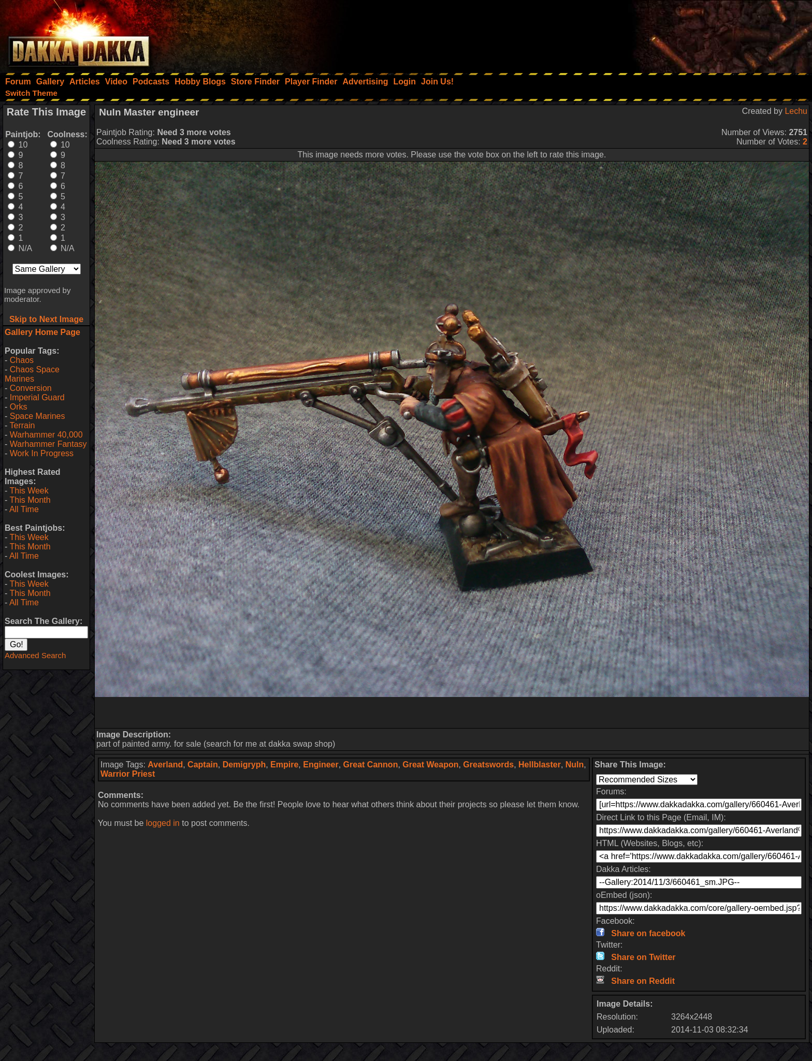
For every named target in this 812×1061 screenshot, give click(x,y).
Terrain (22, 425)
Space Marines (37, 416)
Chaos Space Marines (32, 374)
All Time (24, 509)
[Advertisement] (673, 33)
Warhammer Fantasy (48, 444)
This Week (28, 490)
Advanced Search (35, 655)
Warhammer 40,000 (46, 434)
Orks (18, 406)
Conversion (31, 388)
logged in (163, 823)
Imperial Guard (37, 397)
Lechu (796, 111)
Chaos (22, 360)
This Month (29, 500)
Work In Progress (42, 453)
